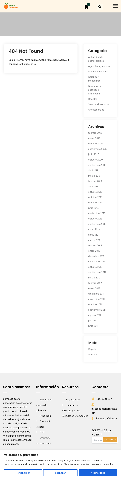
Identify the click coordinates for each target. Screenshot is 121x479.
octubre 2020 (95, 159)
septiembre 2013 (97, 223)
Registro (92, 349)
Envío (42, 432)
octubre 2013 (95, 218)
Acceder (93, 354)
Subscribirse (110, 439)
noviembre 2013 (96, 213)
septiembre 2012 (97, 272)
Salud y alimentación (99, 104)
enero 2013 (94, 250)
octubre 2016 (95, 191)
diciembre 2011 (96, 293)
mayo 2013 (94, 229)
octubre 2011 (95, 304)
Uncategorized (96, 109)
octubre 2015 (95, 197)
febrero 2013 (95, 245)
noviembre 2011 (96, 299)
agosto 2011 (94, 315)
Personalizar (23, 472)
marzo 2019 (94, 175)
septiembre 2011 (97, 309)
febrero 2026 (95, 132)
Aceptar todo (98, 472)
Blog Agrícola (73, 399)
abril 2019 (93, 170)
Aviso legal (45, 415)
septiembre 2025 (97, 148)
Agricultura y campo (99, 66)
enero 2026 (94, 138)
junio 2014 (93, 207)
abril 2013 (93, 234)
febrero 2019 (95, 181)
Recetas (92, 98)
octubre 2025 (95, 143)
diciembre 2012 (96, 256)
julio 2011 (92, 320)
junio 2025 (93, 154)
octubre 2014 (95, 202)
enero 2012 (94, 288)
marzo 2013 (94, 240)
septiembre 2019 (97, 165)
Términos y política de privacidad (44, 405)
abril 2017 (93, 186)
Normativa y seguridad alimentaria (94, 90)
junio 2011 (93, 325)
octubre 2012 (95, 266)
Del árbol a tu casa (98, 71)
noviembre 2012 (96, 261)
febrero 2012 (95, 282)
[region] (60, 464)
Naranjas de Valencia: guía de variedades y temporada (75, 410)
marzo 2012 (94, 277)
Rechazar (60, 472)
